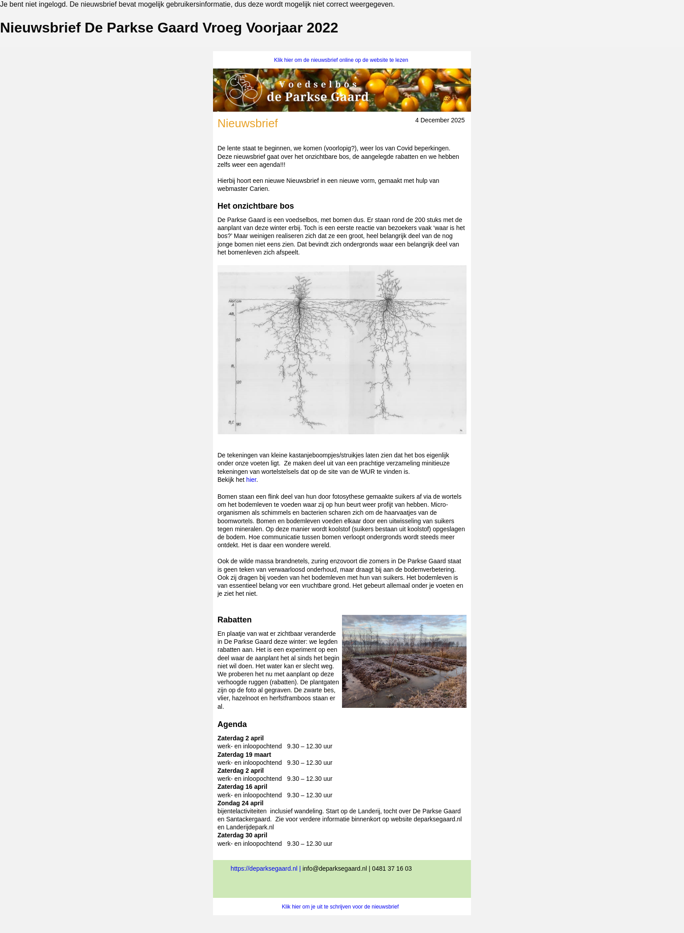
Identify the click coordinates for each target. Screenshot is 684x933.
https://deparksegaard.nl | (267, 868)
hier (251, 479)
